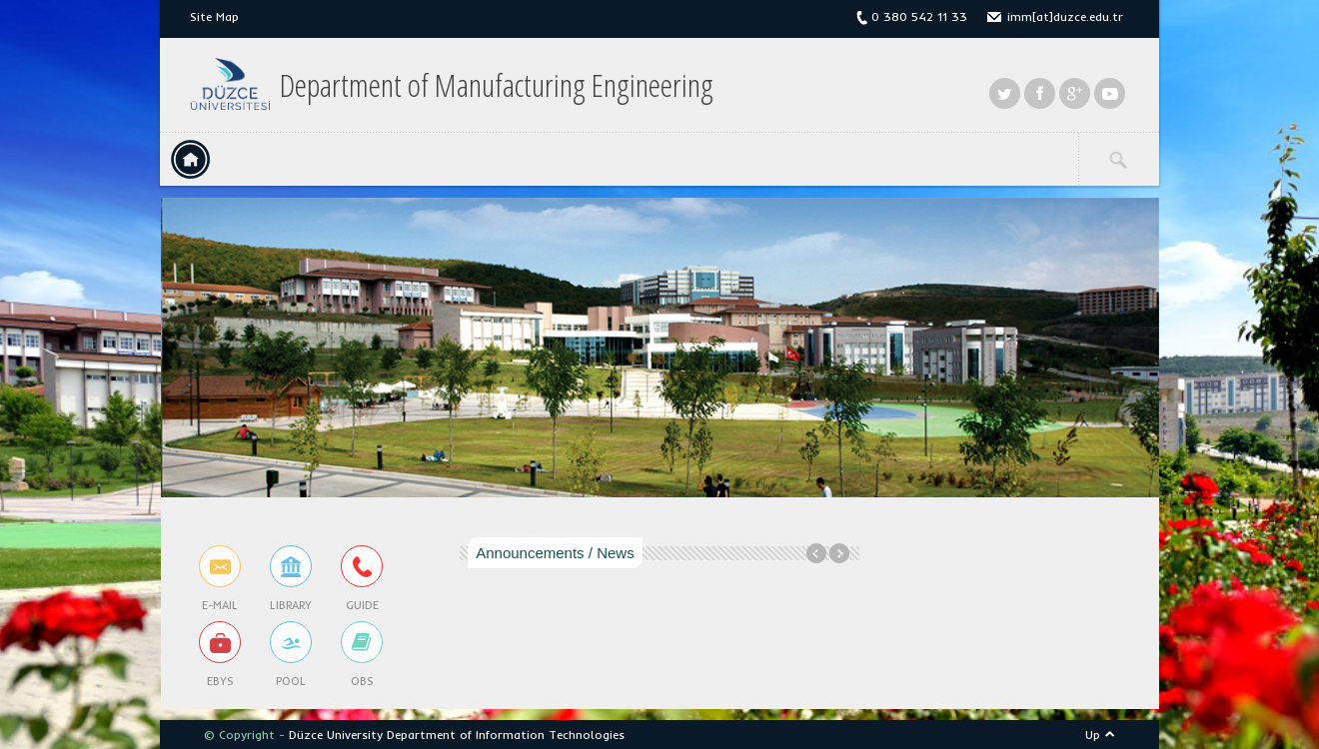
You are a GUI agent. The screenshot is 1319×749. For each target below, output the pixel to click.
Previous (816, 553)
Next (839, 553)
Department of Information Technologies (506, 734)
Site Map (214, 16)
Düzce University (336, 734)
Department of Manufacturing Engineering (496, 85)
